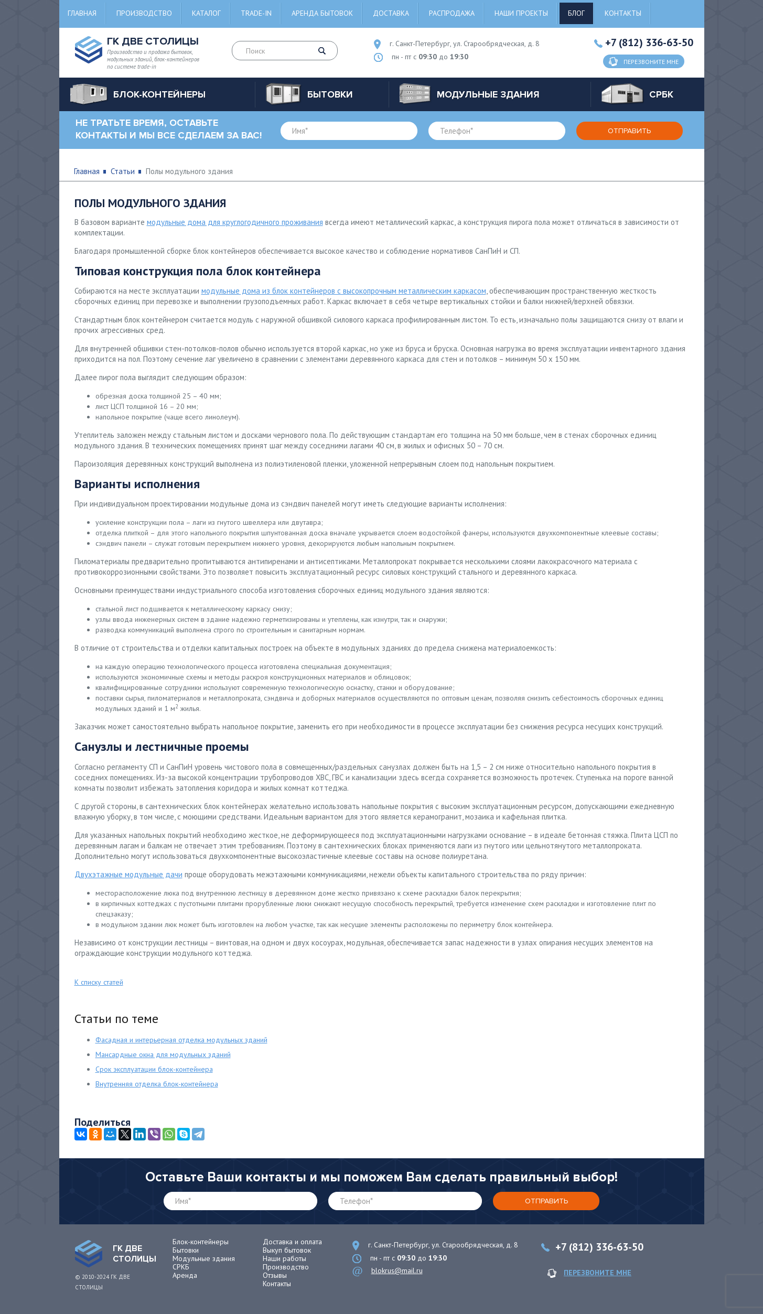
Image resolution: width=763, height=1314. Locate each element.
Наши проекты (521, 13)
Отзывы (275, 1275)
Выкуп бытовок (287, 1250)
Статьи (123, 171)
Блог (576, 13)
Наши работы (284, 1258)
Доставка (391, 13)
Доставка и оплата (292, 1241)
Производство (144, 13)
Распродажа (452, 13)
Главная (82, 13)
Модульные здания (204, 1258)
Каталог (206, 13)
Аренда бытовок (322, 13)
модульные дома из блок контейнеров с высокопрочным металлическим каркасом (343, 291)
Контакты (623, 13)
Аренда (185, 1275)
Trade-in (256, 13)
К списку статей (98, 982)
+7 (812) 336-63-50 (649, 42)
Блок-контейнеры (201, 1241)
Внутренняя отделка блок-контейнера (156, 1084)
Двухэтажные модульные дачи (128, 874)
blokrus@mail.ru (397, 1270)
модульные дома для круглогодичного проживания (235, 222)
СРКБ (181, 1267)
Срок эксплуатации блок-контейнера (154, 1069)
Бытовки (186, 1250)
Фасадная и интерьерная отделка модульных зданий (181, 1039)
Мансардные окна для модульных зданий (163, 1054)
